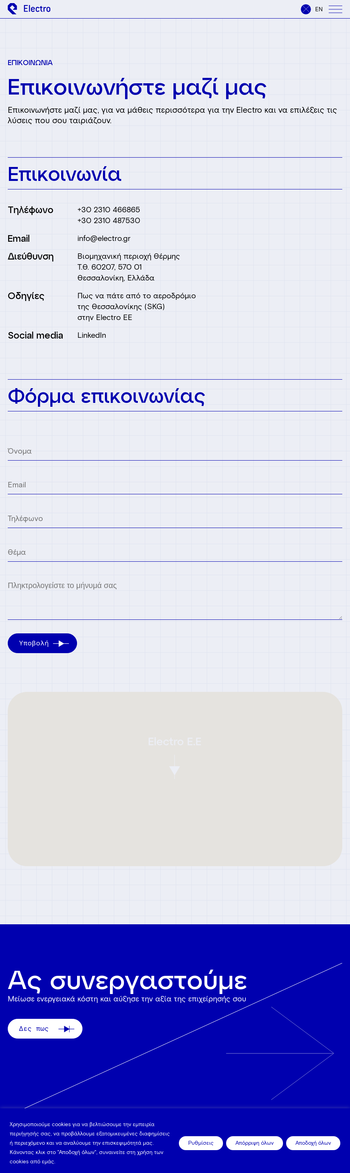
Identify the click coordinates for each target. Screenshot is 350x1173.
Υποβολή (44, 643)
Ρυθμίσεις (201, 1143)
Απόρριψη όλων (254, 1143)
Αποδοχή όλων (313, 1143)
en (319, 9)
